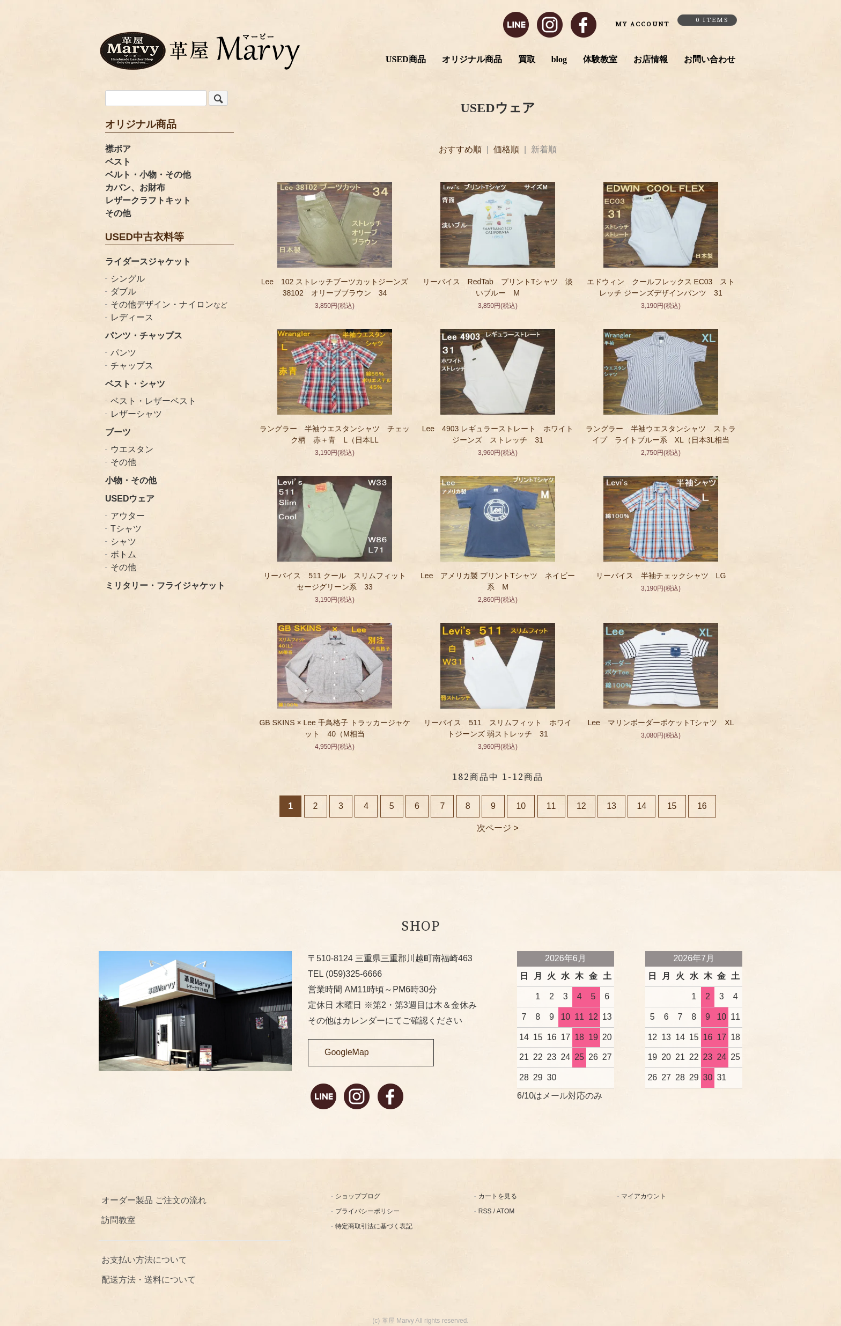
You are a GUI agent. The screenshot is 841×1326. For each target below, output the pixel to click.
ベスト (118, 161)
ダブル (123, 291)
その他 (118, 213)
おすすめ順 (460, 149)
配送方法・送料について (148, 1279)
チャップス (131, 365)
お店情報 (650, 59)
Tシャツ (126, 528)
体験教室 (600, 59)
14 (641, 806)
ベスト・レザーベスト (153, 401)
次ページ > (498, 828)
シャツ (123, 541)
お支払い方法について (144, 1259)
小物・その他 (131, 480)
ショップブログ (357, 1196)
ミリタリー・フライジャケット (165, 585)
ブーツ (118, 432)
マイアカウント (643, 1196)
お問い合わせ (709, 59)
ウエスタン (131, 449)
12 (581, 806)
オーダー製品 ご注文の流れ (153, 1200)
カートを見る (497, 1196)
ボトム (123, 554)
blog (559, 59)
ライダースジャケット (148, 261)
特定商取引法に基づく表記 (373, 1226)
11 (551, 806)
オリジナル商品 (472, 59)
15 (672, 806)
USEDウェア (129, 498)
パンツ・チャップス (143, 335)
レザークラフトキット (148, 200)
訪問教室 (118, 1220)
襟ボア (118, 148)
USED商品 (406, 59)
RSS (485, 1211)
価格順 (506, 149)
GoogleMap (346, 1052)
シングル (127, 278)
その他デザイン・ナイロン (168, 304)
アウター (127, 515)
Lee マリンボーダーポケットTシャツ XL (660, 722)
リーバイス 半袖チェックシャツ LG (661, 575)
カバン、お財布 (135, 187)
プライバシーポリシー (367, 1211)
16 (702, 806)
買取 (526, 59)
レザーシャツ (136, 413)
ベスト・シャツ (135, 383)
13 (611, 806)
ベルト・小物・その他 (148, 174)
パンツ (123, 352)
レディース (131, 317)
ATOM (506, 1211)
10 (521, 806)
